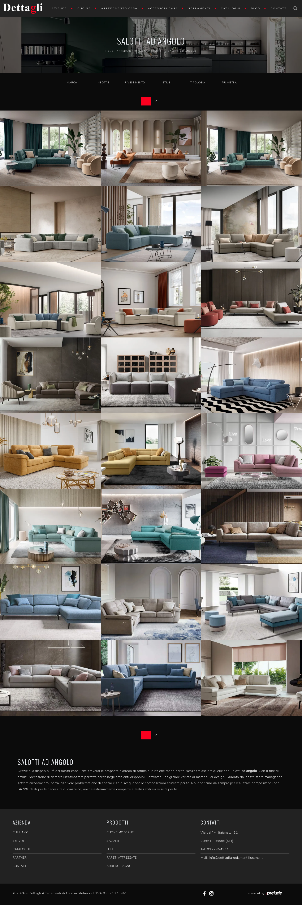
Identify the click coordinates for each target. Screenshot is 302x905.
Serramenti (199, 8)
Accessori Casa (163, 8)
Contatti (279, 8)
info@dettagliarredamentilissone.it (236, 857)
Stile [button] (166, 82)
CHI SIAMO (21, 832)
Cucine (84, 8)
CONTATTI (20, 866)
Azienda (59, 8)
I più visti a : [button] (229, 82)
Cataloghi (231, 8)
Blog (255, 8)
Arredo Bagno (119, 866)
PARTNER (20, 858)
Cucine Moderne (120, 832)
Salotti (157, 51)
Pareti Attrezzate (122, 858)
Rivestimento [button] (135, 82)
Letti (110, 849)
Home (109, 51)
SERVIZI (18, 841)
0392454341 (218, 849)
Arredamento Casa (119, 8)
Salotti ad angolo (182, 51)
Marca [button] (72, 82)
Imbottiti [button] (103, 82)
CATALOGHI (21, 849)
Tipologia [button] (197, 82)
